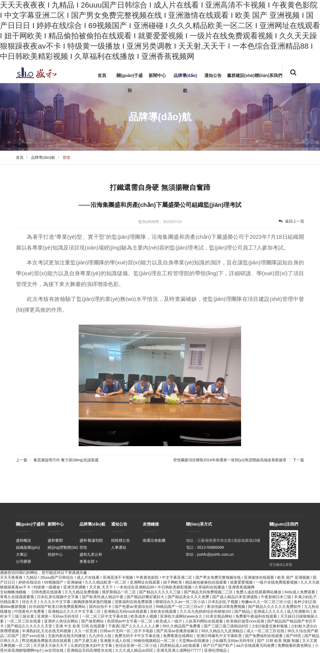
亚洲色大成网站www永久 (181, 616)
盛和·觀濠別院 (91, 565)
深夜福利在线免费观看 (134, 602)
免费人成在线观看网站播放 (259, 592)
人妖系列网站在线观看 (204, 621)
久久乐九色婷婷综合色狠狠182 (206, 611)
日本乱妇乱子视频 (223, 602)
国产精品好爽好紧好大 (145, 597)
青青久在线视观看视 (17, 597)
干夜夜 (113, 626)
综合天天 (30, 602)
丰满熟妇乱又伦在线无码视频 (47, 631)
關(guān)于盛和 (129, 83)
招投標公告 (120, 565)
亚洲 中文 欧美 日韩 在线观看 (80, 626)
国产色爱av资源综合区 (134, 606)
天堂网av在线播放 (194, 640)
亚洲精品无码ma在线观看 (126, 611)
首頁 (102, 75)
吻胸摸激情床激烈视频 (93, 602)
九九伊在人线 (100, 636)
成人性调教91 (299, 611)
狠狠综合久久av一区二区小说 (180, 602)
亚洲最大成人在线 (115, 640)
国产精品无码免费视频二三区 (209, 592)
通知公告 (213, 75)
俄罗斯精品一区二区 (119, 592)
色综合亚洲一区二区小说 (136, 645)
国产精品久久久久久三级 (160, 592)
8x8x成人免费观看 (300, 592)
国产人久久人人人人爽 (140, 626)
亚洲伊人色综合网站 (61, 621)
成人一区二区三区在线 (265, 631)
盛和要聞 (55, 565)
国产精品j (242, 611)
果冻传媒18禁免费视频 (226, 606)
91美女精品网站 (219, 616)
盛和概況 (23, 565)
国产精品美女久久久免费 (189, 597)
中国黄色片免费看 (30, 611)
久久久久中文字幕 (56, 602)
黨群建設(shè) (241, 75)
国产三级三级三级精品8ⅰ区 (227, 626)
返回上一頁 (291, 221)
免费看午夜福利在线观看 (256, 616)
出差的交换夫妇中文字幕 (92, 645)
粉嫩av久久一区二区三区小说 (266, 602)
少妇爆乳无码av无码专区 (233, 640)
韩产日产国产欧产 (218, 645)
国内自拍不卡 (101, 606)
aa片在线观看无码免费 (255, 645)
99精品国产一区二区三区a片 (180, 606)
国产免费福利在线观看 (264, 636)
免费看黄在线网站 (178, 636)
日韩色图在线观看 (47, 592)
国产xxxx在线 (34, 636)
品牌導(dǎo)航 (185, 83)
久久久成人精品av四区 (134, 650)
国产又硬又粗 (86, 640)
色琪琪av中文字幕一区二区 (130, 621)
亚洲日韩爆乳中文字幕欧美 (219, 636)
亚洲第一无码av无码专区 (58, 616)
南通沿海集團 (154, 565)
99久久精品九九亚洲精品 (222, 631)
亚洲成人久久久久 (269, 611)
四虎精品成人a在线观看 (180, 645)
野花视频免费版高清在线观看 (47, 640)
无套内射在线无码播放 (67, 636)
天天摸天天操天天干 (50, 645)
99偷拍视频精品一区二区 (155, 640)
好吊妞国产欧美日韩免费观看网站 (58, 606)
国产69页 (294, 636)
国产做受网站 (93, 621)
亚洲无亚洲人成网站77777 (179, 650)
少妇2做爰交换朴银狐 (270, 626)
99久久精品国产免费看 (182, 626)
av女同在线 (55, 650)
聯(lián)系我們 (268, 75)
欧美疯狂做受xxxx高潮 (245, 621)
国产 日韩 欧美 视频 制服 (278, 640)
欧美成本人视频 (144, 616)
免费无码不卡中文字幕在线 (138, 636)
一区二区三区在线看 (24, 621)
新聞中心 (157, 75)
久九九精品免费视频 (82, 592)
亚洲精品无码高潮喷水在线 (90, 650)
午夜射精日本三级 (276, 597)
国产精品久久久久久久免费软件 (275, 606)
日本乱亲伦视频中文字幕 (58, 597)
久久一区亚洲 (86, 631)
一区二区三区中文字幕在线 (105, 616)
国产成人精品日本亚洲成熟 (235, 597)
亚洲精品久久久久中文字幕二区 (75, 611)
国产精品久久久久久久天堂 (30, 626)
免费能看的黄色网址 (295, 645)
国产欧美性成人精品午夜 (103, 597)
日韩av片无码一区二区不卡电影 (127, 631)
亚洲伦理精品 (216, 650)
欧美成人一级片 (169, 621)
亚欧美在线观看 (164, 611)
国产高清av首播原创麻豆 (177, 631)
